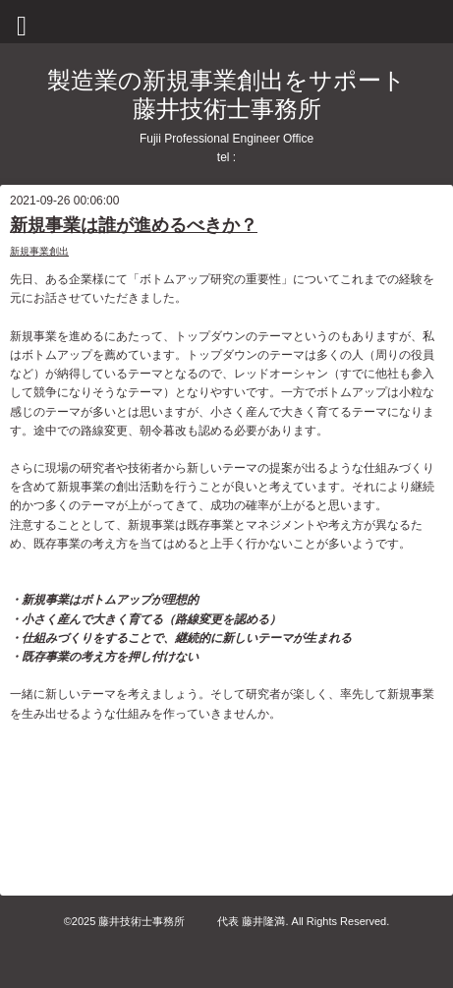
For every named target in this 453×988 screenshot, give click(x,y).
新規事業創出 (39, 251)
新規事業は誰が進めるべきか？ (133, 225)
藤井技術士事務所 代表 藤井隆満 (191, 921)
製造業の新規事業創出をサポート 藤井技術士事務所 (226, 94)
